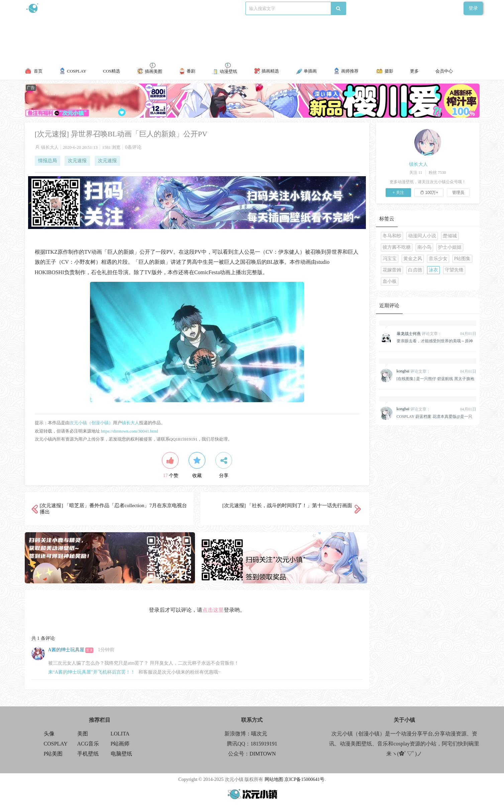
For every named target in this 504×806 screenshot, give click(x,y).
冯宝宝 (390, 258)
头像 (49, 733)
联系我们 (140, 8)
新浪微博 (94, 8)
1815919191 (263, 743)
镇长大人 (50, 147)
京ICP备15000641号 (304, 779)
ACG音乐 (88, 743)
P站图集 (462, 258)
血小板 (390, 281)
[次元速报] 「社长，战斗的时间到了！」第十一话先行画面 (287, 505)
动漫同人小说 (422, 235)
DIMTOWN (262, 754)
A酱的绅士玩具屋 (66, 649)
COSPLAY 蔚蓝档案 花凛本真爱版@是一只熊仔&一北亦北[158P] (434, 416)
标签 (158, 8)
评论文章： (419, 334)
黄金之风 (412, 258)
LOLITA (120, 733)
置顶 (89, 650)
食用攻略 (117, 8)
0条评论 (133, 147)
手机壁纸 (88, 754)
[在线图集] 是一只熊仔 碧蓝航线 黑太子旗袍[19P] (436, 378)
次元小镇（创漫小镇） (91, 422)
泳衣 (433, 269)
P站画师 (120, 743)
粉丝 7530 (437, 172)
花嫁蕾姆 (392, 269)
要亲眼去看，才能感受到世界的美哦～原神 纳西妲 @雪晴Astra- (435, 341)
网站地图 (274, 779)
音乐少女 (438, 258)
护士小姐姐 (450, 247)
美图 (82, 733)
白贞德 (415, 269)
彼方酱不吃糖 (397, 247)
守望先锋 (454, 269)
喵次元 (259, 733)
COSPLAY (56, 743)
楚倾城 (450, 235)
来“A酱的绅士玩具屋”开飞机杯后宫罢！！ (91, 672)
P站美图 (53, 754)
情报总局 (47, 160)
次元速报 (77, 160)
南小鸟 (424, 247)
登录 (473, 8)
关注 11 (415, 172)
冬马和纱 (392, 235)
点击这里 (213, 610)
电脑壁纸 (121, 754)
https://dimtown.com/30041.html (129, 431)
